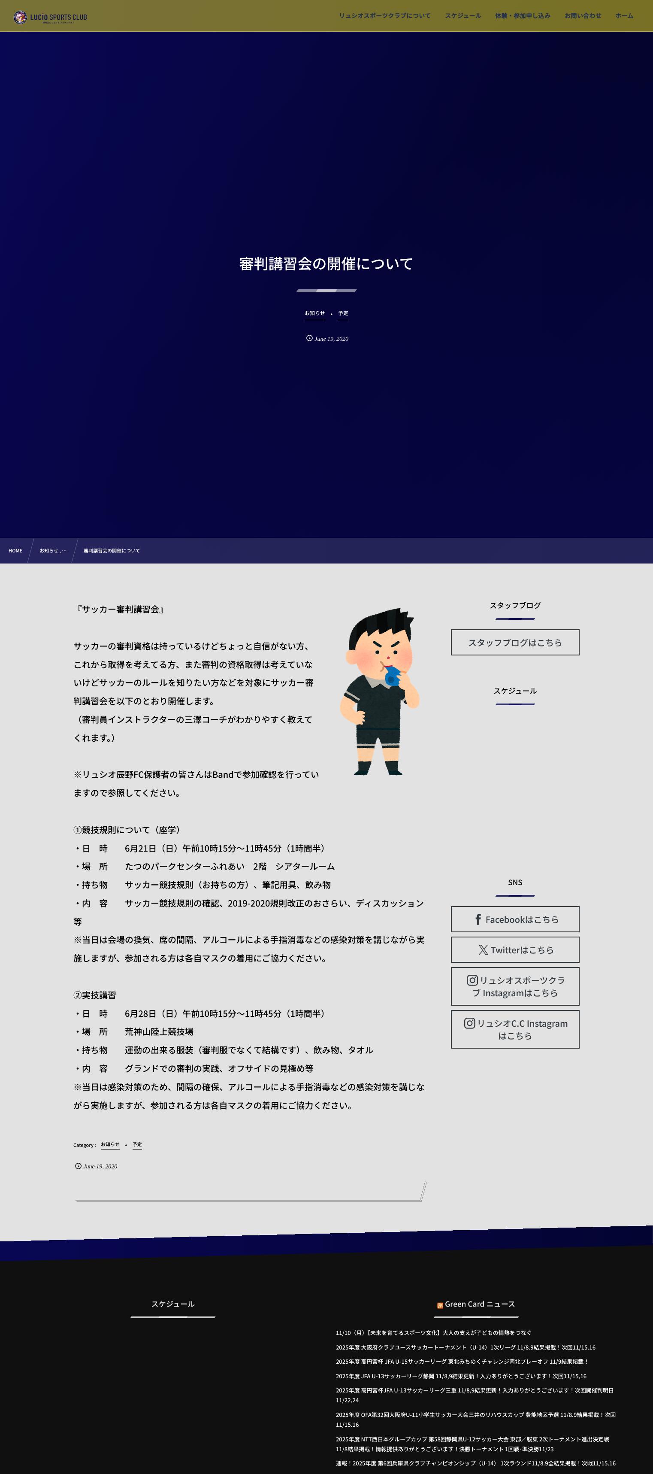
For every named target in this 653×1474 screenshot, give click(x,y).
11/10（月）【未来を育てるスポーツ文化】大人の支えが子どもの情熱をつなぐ (434, 1332)
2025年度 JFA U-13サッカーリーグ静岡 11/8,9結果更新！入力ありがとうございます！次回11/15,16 (461, 1376)
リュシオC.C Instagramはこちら (522, 1029)
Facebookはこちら (522, 919)
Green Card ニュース (480, 1297)
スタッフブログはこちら (515, 642)
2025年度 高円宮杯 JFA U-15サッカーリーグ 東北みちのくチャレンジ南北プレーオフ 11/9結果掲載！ (462, 1361)
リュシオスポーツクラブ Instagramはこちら (518, 986)
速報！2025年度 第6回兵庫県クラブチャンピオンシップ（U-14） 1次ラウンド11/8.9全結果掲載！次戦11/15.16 (476, 1463)
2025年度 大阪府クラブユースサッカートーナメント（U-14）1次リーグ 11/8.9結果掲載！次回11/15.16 (466, 1347)
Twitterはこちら (522, 949)
